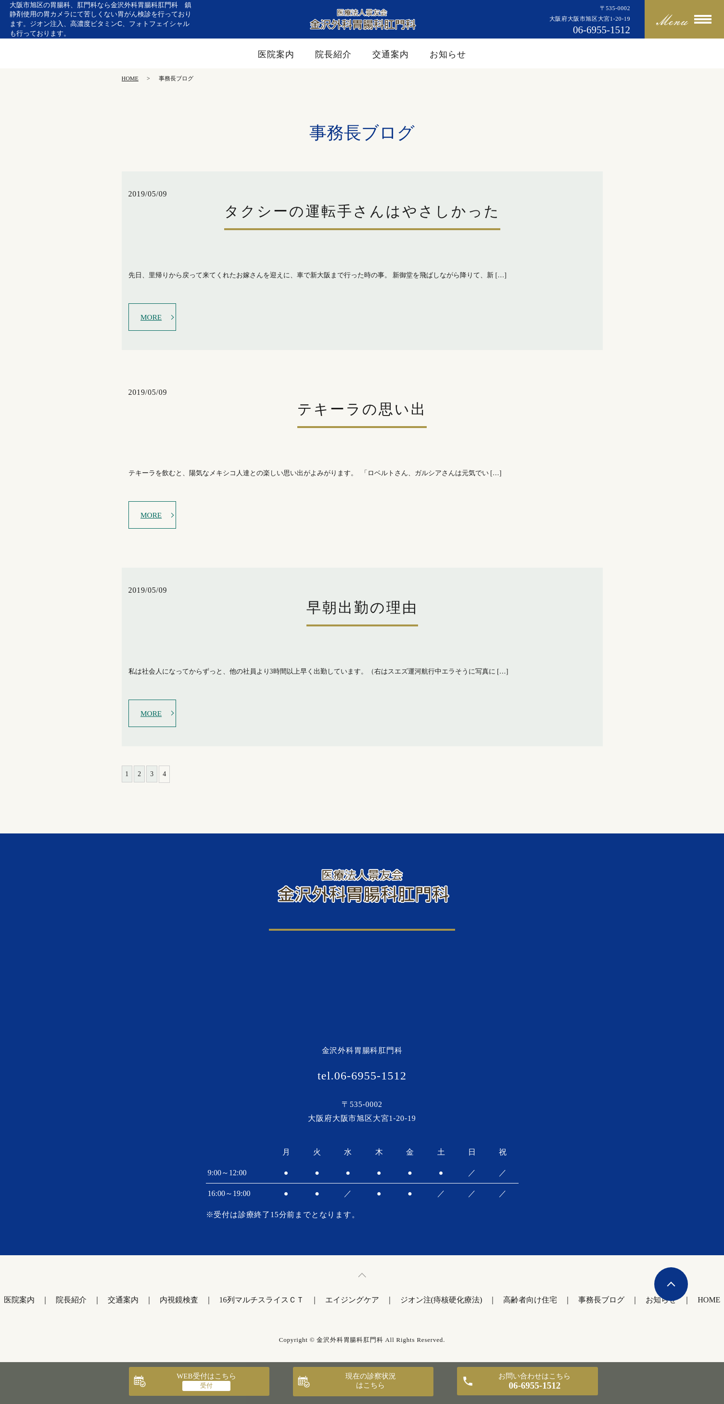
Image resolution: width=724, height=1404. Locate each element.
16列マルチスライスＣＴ (261, 1303)
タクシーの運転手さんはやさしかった (362, 211)
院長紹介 (333, 54)
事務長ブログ (601, 1303)
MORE (152, 317)
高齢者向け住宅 (530, 1303)
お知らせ (448, 54)
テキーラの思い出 (362, 410)
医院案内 (276, 54)
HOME (130, 78)
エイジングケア (352, 1303)
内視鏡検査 (179, 1303)
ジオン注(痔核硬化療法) (441, 1303)
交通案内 (390, 54)
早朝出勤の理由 (362, 610)
